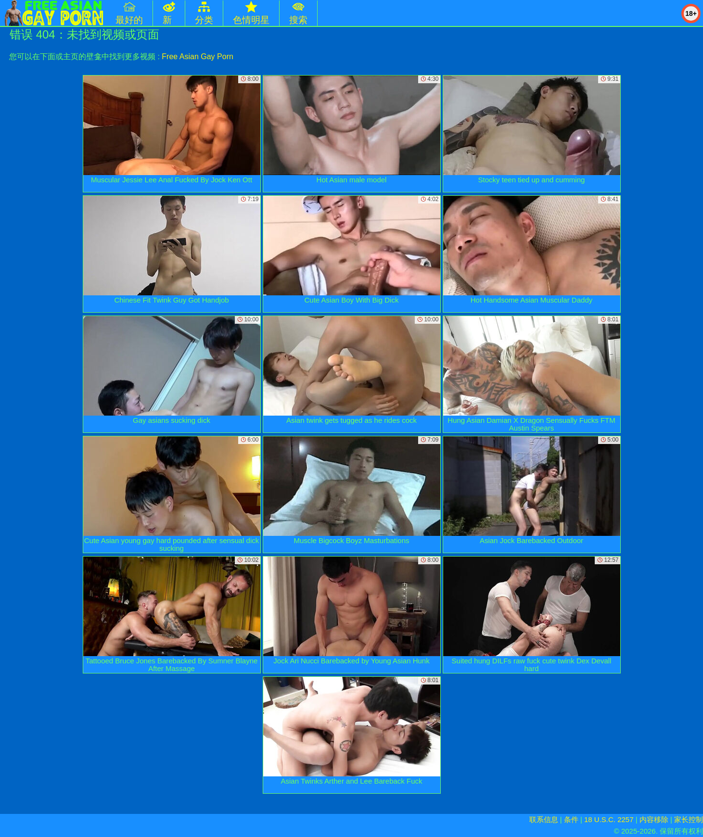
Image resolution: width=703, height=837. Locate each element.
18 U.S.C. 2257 (609, 819)
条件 (571, 819)
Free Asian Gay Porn (197, 56)
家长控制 (688, 819)
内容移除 (653, 819)
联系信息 (543, 819)
